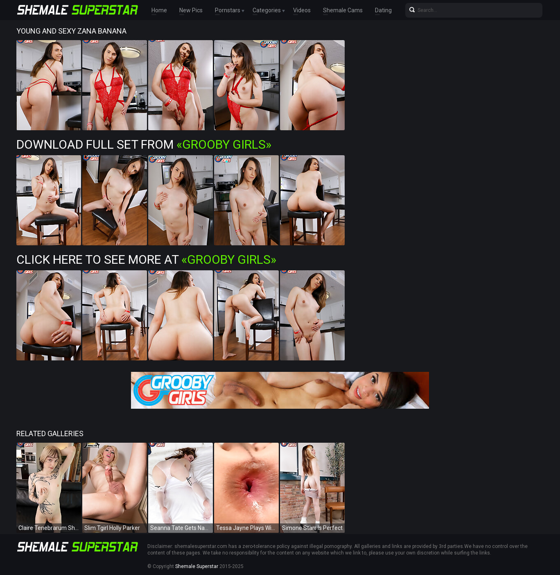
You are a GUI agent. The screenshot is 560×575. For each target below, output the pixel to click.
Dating (383, 10)
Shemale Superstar (196, 566)
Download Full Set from (143, 144)
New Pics (191, 10)
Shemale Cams (343, 10)
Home (159, 10)
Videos (302, 10)
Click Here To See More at (146, 259)
